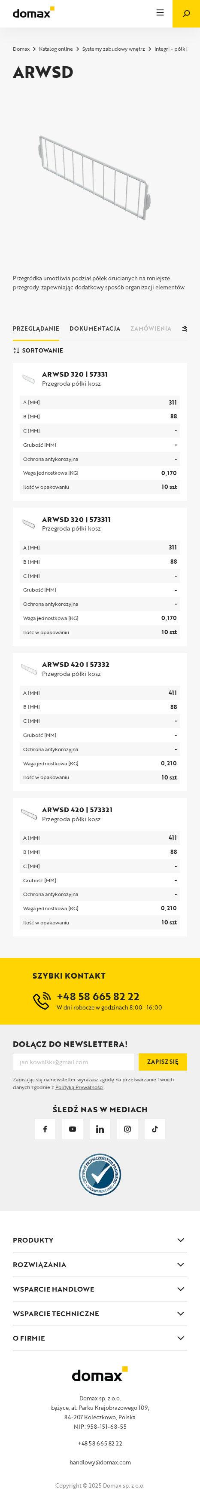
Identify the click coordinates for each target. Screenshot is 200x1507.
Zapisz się (163, 1061)
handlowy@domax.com (100, 1462)
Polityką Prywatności (79, 1087)
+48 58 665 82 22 (100, 1443)
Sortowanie (38, 350)
